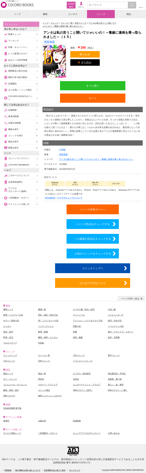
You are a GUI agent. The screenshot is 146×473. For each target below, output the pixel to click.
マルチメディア (10, 343)
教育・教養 (43, 332)
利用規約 (8, 470)
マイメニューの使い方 (18, 204)
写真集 (41, 343)
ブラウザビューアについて (69, 198)
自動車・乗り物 (115, 379)
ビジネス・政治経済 (82, 373)
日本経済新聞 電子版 (12, 408)
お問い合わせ (114, 433)
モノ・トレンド (10, 379)
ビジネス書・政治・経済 (83, 309)
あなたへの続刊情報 (17, 60)
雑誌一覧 (42, 373)
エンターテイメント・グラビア (86, 385)
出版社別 (42, 421)
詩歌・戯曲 (78, 337)
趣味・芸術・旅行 (11, 390)
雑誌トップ (8, 373)
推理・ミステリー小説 (13, 315)
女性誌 (76, 379)
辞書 (75, 332)
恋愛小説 (77, 326)
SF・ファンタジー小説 (48, 320)
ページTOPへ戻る (130, 298)
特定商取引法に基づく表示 (55, 470)
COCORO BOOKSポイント (20, 97)
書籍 (45, 14)
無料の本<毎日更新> (18, 77)
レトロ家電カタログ (17, 53)
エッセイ (7, 326)
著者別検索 (13, 116)
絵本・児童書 (114, 337)
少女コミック (9, 361)
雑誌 (128, 14)
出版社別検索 (14, 123)
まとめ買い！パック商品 (20, 90)
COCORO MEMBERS (18, 165)
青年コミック (114, 355)
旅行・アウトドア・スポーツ (120, 332)
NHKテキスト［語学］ (83, 390)
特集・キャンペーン (17, 47)
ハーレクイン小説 (116, 326)
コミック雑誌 (44, 390)
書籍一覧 (42, 309)
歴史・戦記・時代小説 (48, 315)
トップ (17, 14)
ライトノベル (79, 315)
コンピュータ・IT (115, 315)
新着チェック (14, 34)
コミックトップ (10, 355)
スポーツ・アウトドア (48, 385)
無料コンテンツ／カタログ (50, 396)
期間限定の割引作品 (17, 71)
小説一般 (112, 309)
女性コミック (44, 361)
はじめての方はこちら (93, 282)
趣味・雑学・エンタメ (48, 337)
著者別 (6, 421)
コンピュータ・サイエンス (15, 385)
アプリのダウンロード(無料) (17, 190)
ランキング (13, 40)
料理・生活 (8, 337)
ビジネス (72, 14)
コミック (100, 14)
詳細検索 (12, 110)
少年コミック (79, 355)
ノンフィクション (46, 326)
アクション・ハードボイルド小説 (87, 320)
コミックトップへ (92, 268)
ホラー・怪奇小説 (11, 320)
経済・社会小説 (115, 320)
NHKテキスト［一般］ (118, 390)
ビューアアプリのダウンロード (86, 433)
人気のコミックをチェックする (92, 253)
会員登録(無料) (15, 182)
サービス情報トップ (12, 433)
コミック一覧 (44, 355)
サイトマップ (74, 470)
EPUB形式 (50, 198)
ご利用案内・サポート (18, 198)
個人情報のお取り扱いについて (27, 470)
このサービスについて (18, 175)
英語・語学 (8, 332)
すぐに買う (92, 85)
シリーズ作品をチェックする (93, 224)
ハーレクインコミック (83, 361)
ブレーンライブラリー (18, 158)
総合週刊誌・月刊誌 (117, 373)
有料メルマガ (9, 396)
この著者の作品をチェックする (92, 238)
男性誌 (41, 379)
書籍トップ (8, 309)
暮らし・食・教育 (116, 385)
